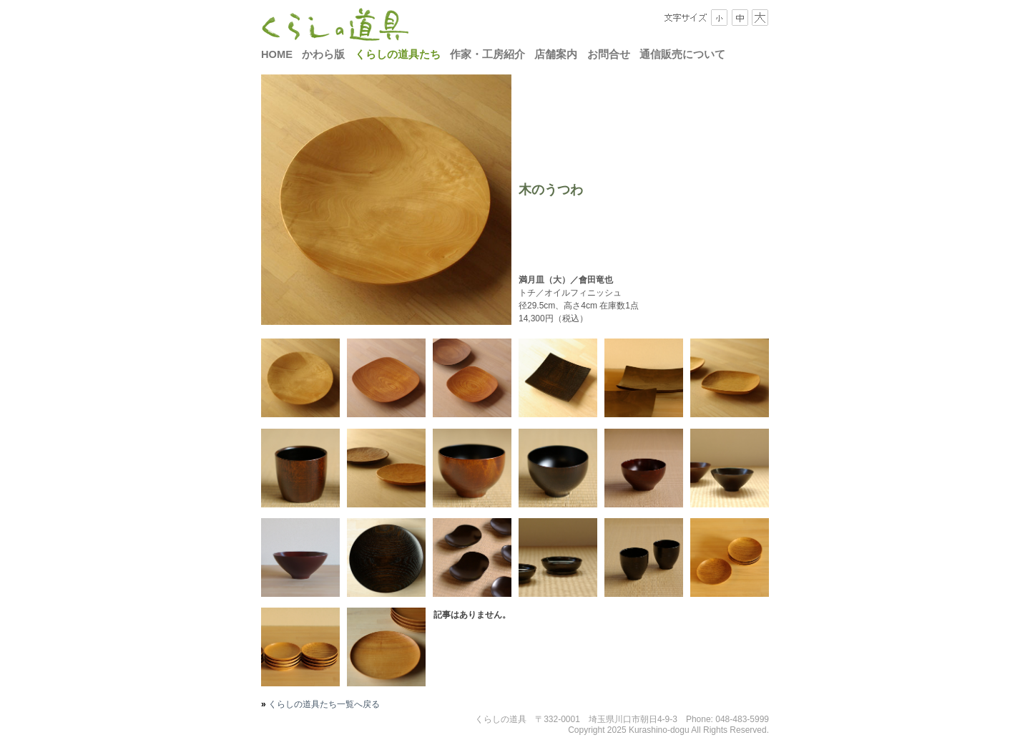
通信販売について (682, 54)
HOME (277, 54)
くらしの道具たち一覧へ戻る (323, 704)
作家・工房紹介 (487, 54)
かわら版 (323, 54)
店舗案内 (555, 54)
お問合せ (608, 54)
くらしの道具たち (398, 54)
